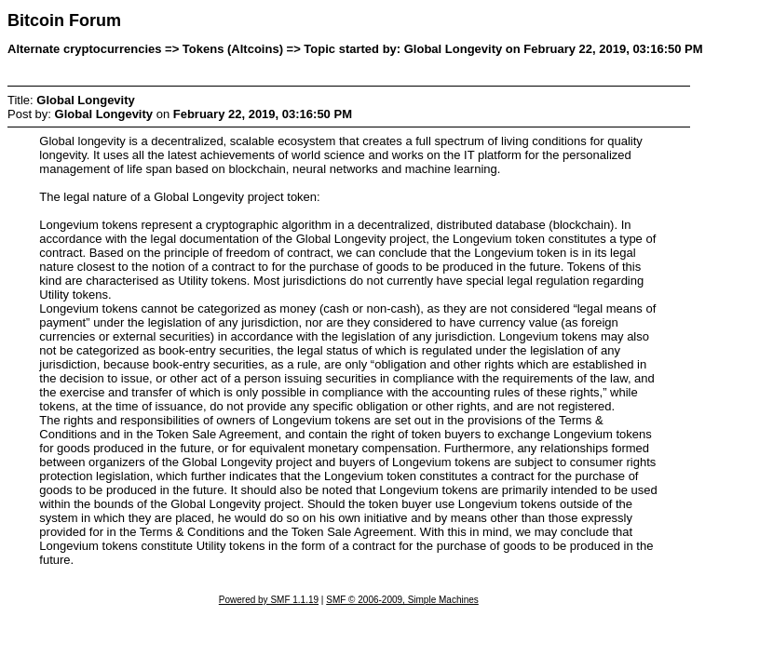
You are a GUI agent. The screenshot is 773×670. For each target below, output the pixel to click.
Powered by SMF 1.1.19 (269, 600)
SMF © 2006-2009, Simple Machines (402, 600)
